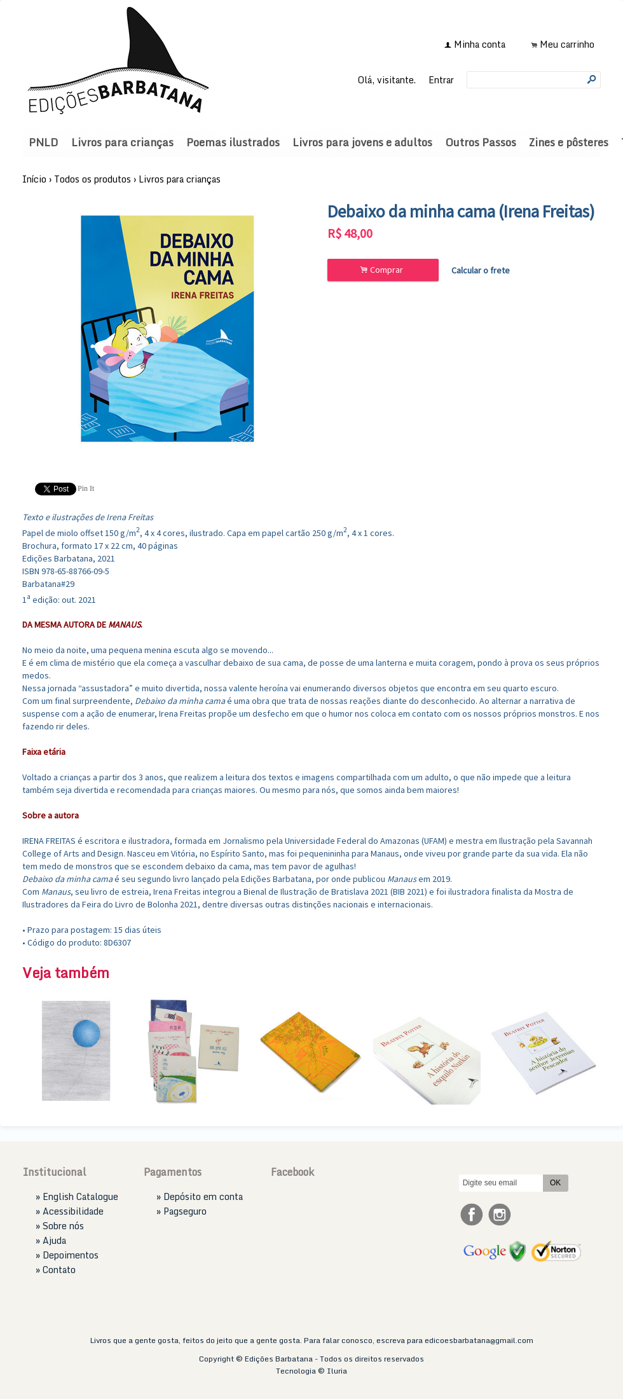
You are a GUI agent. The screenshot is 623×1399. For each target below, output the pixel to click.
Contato (59, 1269)
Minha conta (479, 44)
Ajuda (54, 1240)
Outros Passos (480, 142)
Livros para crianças (122, 142)
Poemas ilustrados (233, 142)
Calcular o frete (480, 270)
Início (34, 179)
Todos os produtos (92, 179)
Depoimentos (71, 1255)
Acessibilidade (73, 1211)
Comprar (383, 270)
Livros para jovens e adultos (362, 142)
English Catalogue (80, 1196)
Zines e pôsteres (568, 142)
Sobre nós (63, 1225)
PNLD (43, 142)
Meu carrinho (567, 44)
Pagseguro (185, 1211)
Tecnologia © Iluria (311, 1371)
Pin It (86, 488)
